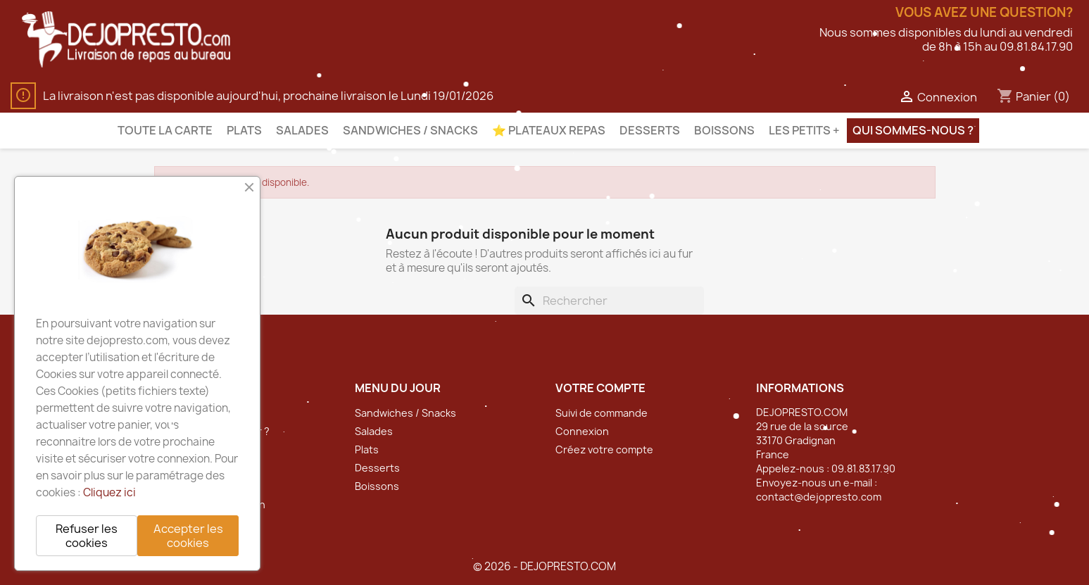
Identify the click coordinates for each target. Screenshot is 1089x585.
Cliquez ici (109, 492)
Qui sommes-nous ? (913, 130)
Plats (244, 130)
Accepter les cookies (188, 536)
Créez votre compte (604, 449)
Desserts (649, 130)
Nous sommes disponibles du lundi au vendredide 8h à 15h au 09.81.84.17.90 (946, 39)
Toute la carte (165, 130)
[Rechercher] (609, 301)
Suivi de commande (601, 413)
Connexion (582, 431)
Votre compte (600, 388)
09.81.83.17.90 (863, 468)
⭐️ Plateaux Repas (548, 130)
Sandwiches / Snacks (410, 130)
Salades (302, 130)
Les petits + (804, 130)
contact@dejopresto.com (818, 496)
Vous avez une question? (984, 13)
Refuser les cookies (87, 536)
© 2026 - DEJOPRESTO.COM (544, 566)
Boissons (724, 130)
